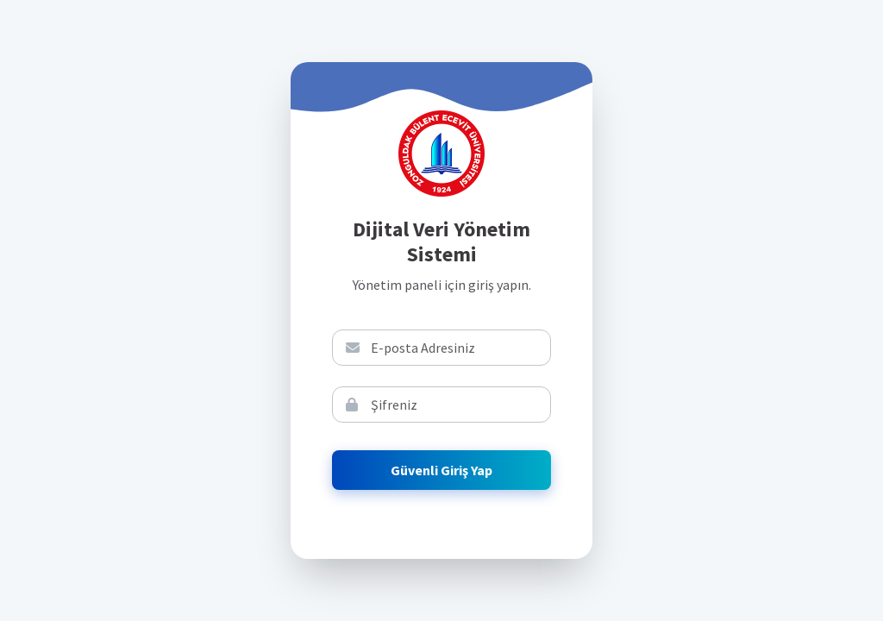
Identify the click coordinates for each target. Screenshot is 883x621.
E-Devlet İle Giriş (677, 308)
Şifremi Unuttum (677, 362)
